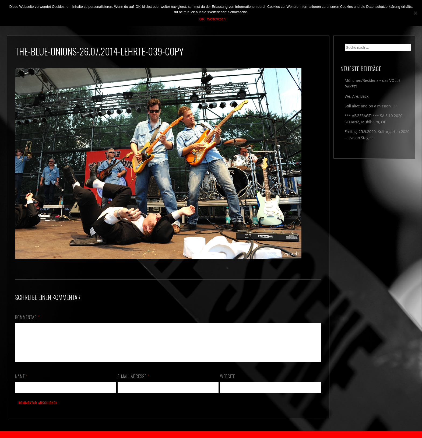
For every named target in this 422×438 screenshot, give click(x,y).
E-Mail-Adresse (133, 383)
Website (227, 383)
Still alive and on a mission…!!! (371, 105)
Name (21, 383)
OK (201, 19)
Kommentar (27, 317)
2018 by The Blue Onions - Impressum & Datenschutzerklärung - (211, 435)
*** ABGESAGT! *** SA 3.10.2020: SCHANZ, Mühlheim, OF (374, 118)
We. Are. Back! (357, 96)
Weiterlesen (216, 19)
